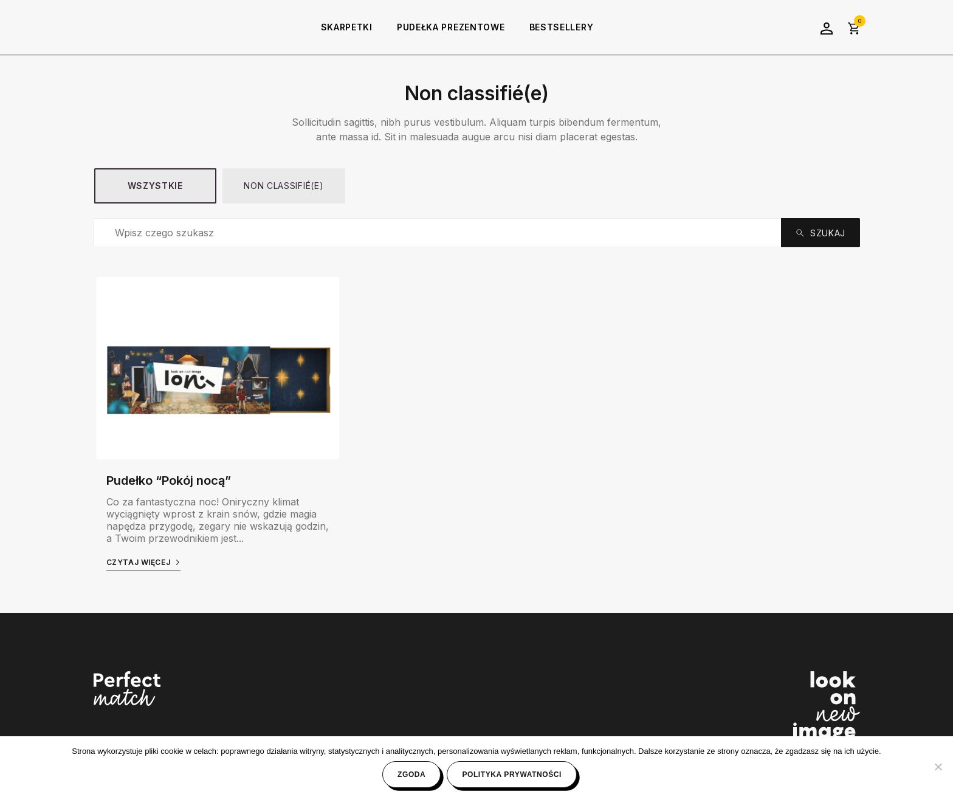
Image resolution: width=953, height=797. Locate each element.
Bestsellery (561, 27)
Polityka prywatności (512, 774)
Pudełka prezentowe (451, 27)
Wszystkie (155, 185)
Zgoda (411, 774)
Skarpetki (347, 27)
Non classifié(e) (283, 185)
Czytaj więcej (143, 562)
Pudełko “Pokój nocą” (168, 480)
